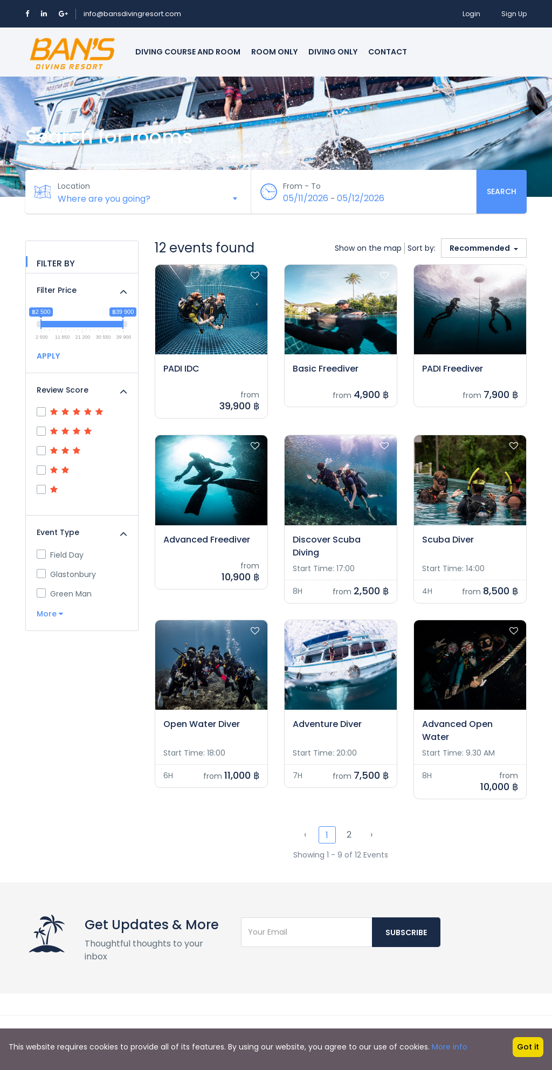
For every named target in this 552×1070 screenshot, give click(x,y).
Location (74, 186)
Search (501, 191)
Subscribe (406, 932)
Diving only (332, 51)
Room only (274, 51)
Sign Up (514, 13)
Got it (528, 1046)
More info (449, 1046)
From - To (302, 186)
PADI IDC (181, 368)
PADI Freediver (452, 368)
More (50, 613)
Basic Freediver (325, 368)
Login (471, 13)
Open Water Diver (201, 724)
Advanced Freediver (206, 539)
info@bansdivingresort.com (132, 14)
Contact (387, 51)
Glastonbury (66, 574)
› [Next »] (371, 834)
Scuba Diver (448, 539)
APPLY (48, 356)
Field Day (60, 555)
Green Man (64, 593)
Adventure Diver (327, 724)
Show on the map (368, 248)
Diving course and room (187, 51)
